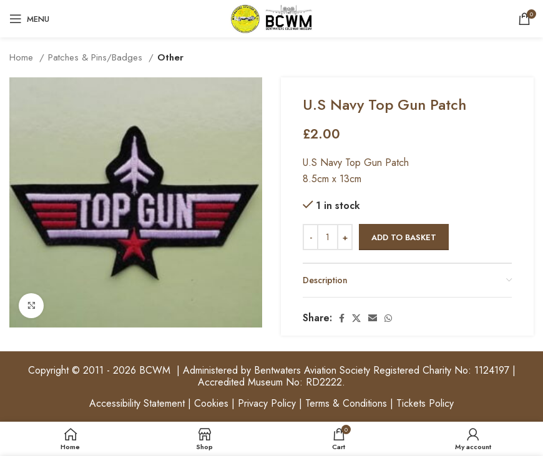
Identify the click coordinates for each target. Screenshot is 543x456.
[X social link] (356, 318)
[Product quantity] (327, 237)
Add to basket (403, 237)
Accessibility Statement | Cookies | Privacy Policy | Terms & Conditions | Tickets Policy (271, 403)
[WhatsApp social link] (388, 318)
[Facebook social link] (341, 318)
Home (22, 57)
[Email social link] (372, 318)
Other (170, 57)
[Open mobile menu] (29, 18)
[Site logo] (271, 18)
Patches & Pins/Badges (96, 57)
